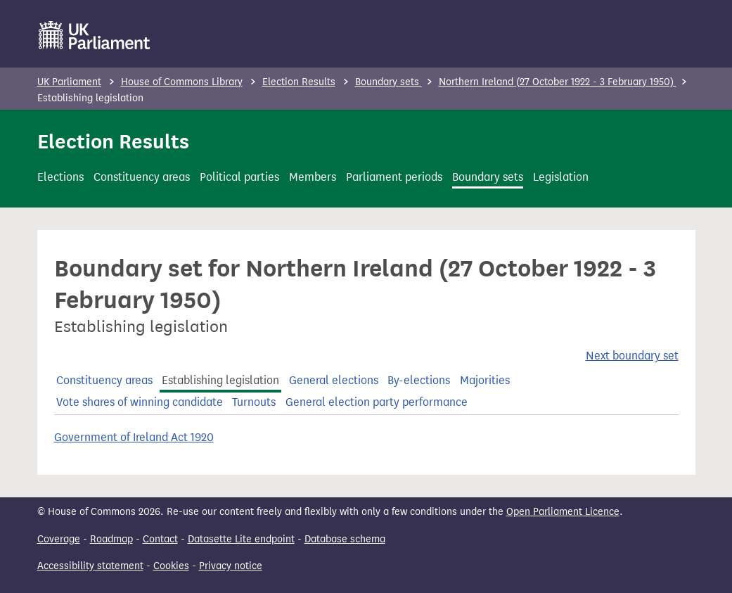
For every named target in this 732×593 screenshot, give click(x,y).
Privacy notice (230, 566)
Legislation (561, 177)
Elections (60, 177)
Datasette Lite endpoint (241, 539)
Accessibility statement (90, 566)
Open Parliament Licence (562, 512)
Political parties (239, 177)
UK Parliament (69, 82)
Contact (160, 539)
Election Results (298, 82)
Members (312, 177)
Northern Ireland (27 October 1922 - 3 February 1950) (557, 82)
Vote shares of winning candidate (139, 402)
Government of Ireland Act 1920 (134, 437)
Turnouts (254, 402)
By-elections (418, 380)
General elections (333, 380)
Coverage (58, 539)
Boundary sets (388, 82)
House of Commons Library (182, 82)
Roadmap (111, 539)
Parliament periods (394, 177)
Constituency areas (142, 177)
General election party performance (376, 402)
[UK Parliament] (94, 35)
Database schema (344, 539)
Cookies (171, 566)
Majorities (485, 380)
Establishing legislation (220, 380)
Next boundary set (632, 355)
